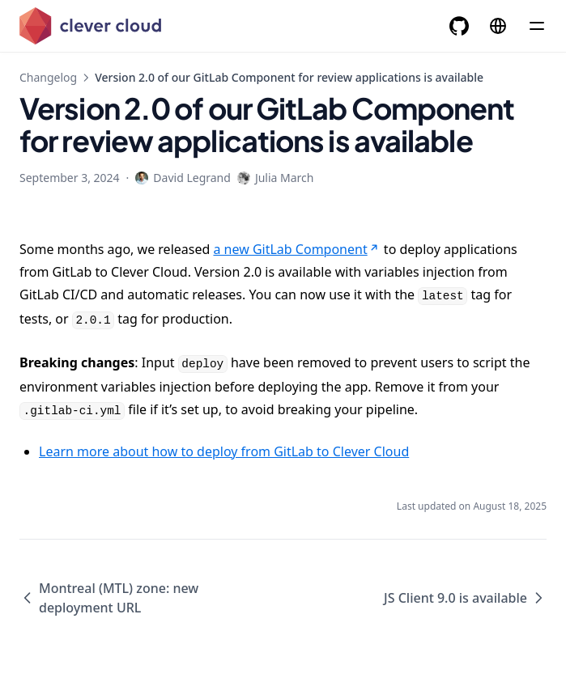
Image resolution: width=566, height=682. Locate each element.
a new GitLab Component (296, 249)
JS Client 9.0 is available (465, 598)
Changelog (48, 77)
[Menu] (537, 26)
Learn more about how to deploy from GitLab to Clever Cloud (224, 451)
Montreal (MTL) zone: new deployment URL (108, 597)
